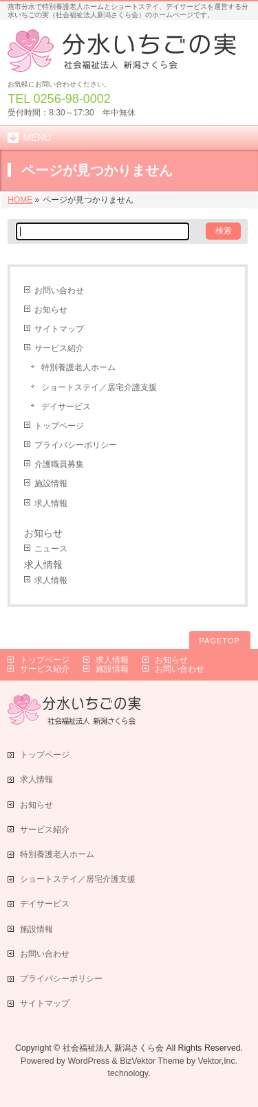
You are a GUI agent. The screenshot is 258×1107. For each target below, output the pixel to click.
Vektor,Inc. (218, 1061)
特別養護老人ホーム (78, 367)
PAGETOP (220, 641)
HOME (20, 200)
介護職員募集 (59, 464)
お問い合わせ (59, 290)
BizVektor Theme (152, 1061)
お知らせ (50, 310)
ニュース (50, 549)
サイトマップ (59, 329)
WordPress (88, 1061)
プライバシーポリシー (75, 445)
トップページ (59, 426)
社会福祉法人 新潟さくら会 (113, 1048)
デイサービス (66, 406)
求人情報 (50, 503)
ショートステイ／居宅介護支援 (99, 387)
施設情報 (50, 483)
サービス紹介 (59, 348)
